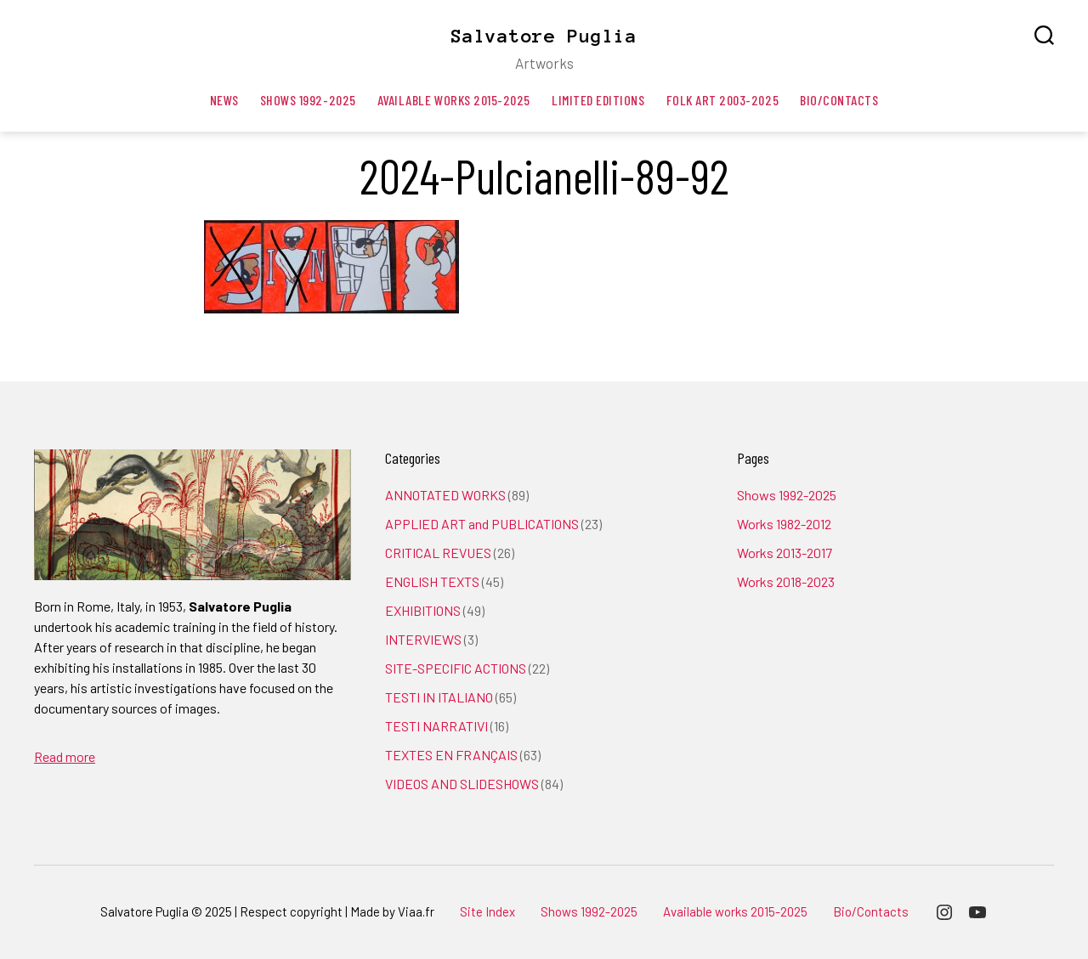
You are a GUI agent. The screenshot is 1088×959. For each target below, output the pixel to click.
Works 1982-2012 (784, 524)
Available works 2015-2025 (453, 100)
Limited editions (598, 100)
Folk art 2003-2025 (722, 100)
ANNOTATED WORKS (445, 495)
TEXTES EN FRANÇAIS (451, 755)
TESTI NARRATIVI (436, 726)
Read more (64, 756)
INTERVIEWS (423, 639)
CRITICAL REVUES (438, 552)
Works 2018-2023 (786, 581)
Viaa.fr (416, 911)
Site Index (487, 911)
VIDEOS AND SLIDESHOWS (462, 784)
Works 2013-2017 (784, 552)
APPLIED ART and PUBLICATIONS (482, 524)
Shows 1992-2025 (308, 100)
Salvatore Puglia (544, 35)
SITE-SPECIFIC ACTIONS (455, 668)
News (224, 100)
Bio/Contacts (839, 100)
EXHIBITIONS (423, 610)
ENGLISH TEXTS (432, 581)
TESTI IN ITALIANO (439, 697)
